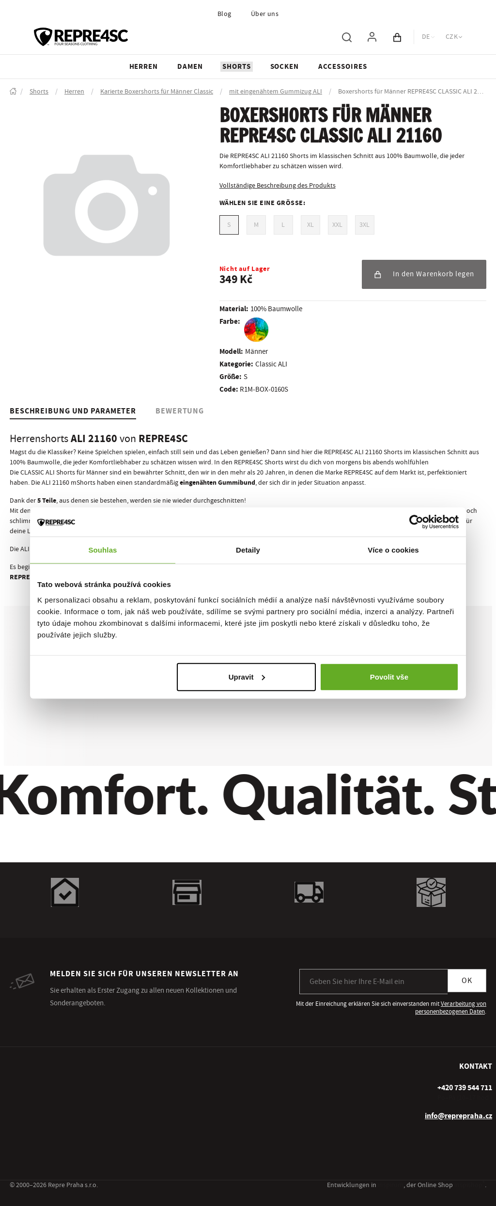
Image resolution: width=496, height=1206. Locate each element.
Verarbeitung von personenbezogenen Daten (450, 1008)
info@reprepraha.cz (458, 1116)
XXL (337, 225)
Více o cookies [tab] (393, 550)
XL (310, 225)
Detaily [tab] (248, 550)
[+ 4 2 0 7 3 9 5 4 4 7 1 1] (464, 1087)
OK (467, 980)
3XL (364, 225)
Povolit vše (389, 676)
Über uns (265, 14)
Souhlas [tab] (102, 550)
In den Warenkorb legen (424, 274)
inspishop (469, 1185)
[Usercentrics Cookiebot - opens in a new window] (416, 522)
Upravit (247, 676)
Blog (224, 14)
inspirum (390, 1185)
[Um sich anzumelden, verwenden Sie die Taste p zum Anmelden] (372, 37)
